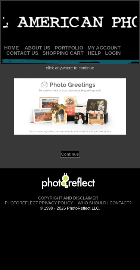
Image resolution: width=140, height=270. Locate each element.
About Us (37, 48)
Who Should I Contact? (104, 203)
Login (113, 53)
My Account (104, 48)
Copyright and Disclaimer (68, 198)
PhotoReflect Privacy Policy (39, 203)
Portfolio (69, 48)
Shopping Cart (63, 53)
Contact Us (22, 53)
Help (94, 53)
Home (11, 48)
